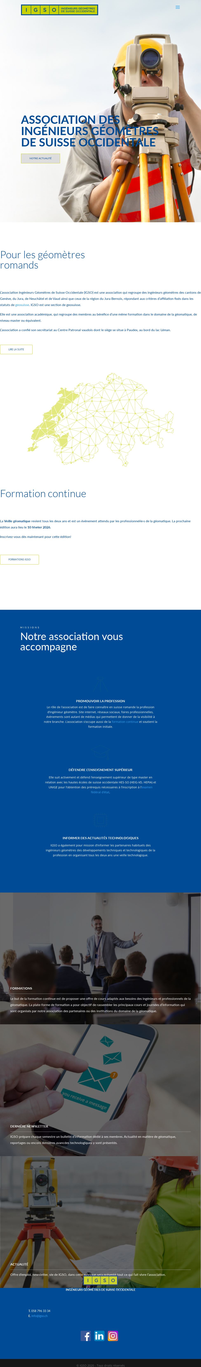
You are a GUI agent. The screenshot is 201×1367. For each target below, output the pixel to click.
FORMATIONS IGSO (19, 559)
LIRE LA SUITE (16, 349)
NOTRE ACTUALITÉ (40, 158)
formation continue (124, 722)
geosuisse (22, 304)
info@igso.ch (40, 1316)
